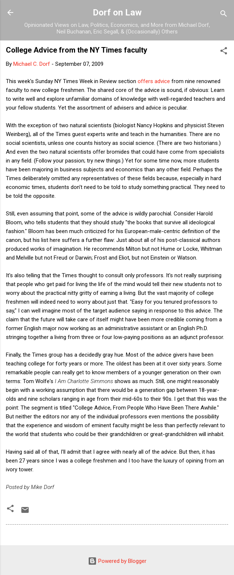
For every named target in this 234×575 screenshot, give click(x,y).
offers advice (154, 81)
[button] (223, 52)
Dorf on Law (117, 12)
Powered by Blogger (117, 561)
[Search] (223, 15)
